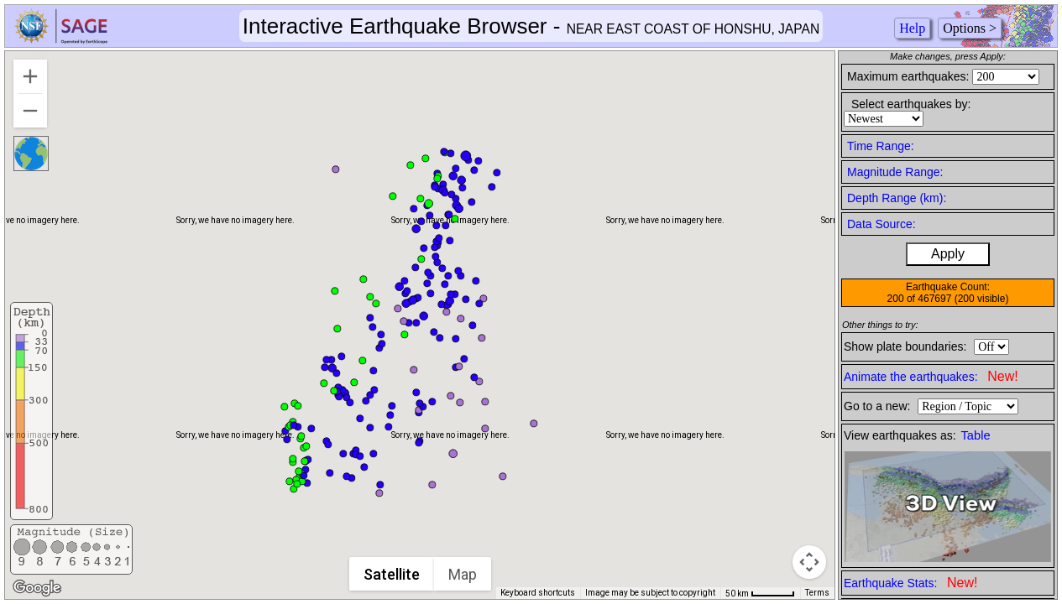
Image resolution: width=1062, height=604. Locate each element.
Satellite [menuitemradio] (392, 574)
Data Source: (881, 224)
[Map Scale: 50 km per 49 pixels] (760, 593)
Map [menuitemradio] (463, 574)
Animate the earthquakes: (931, 376)
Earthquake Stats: (910, 582)
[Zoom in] (30, 76)
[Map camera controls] (809, 562)
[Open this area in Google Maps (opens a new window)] (37, 588)
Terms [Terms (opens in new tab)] (817, 592)
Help (912, 28)
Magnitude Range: (895, 172)
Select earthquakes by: (910, 104)
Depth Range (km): (896, 198)
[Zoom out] (30, 111)
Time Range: (880, 146)
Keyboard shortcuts (537, 592)
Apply (948, 254)
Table (976, 435)
